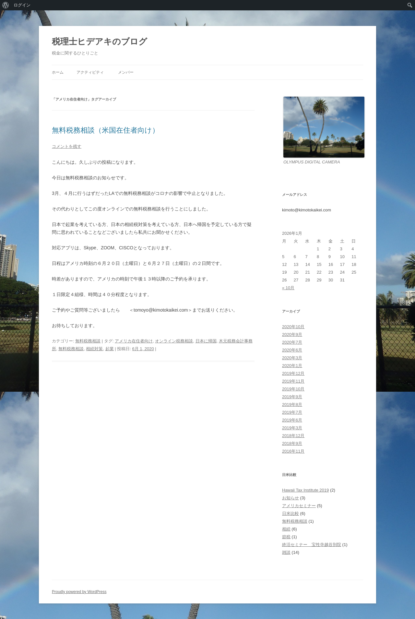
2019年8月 (292, 404)
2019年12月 (293, 373)
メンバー (126, 72)
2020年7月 (292, 342)
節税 (286, 536)
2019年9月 (292, 396)
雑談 (286, 552)
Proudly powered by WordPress (79, 591)
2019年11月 (293, 381)
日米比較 (290, 513)
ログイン (22, 5)
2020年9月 (292, 334)
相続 (286, 529)
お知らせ (290, 497)
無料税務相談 (88, 341)
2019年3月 (292, 427)
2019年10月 (293, 389)
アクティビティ (90, 72)
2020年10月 (293, 326)
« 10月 (288, 287)
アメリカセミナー (299, 505)
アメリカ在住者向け (134, 341)
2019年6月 (292, 420)
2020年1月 (292, 365)
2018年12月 (293, 435)
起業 (109, 348)
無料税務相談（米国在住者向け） (105, 130)
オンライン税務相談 (174, 341)
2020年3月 (292, 357)
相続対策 (94, 348)
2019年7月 (292, 412)
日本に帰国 (206, 341)
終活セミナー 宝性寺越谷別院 (311, 544)
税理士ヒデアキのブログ (99, 41)
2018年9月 (292, 443)
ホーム (58, 72)
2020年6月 (292, 350)
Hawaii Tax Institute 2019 (305, 490)
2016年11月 (293, 451)
